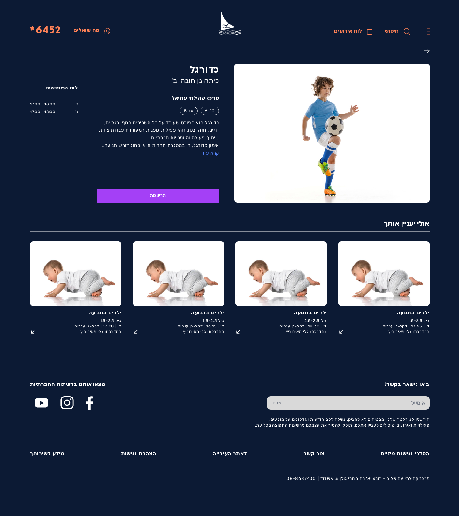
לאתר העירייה (229, 454)
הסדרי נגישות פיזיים (404, 454)
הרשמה (157, 196)
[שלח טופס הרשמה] (277, 403)
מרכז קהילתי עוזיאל (195, 98)
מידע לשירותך (47, 454)
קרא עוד (210, 153)
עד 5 (188, 110)
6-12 (209, 110)
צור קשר (313, 454)
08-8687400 (301, 478)
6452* (45, 31)
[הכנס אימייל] (358, 403)
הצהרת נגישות (138, 454)
